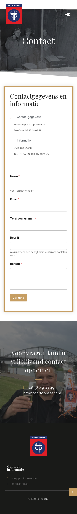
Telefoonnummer (23, 218)
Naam (15, 176)
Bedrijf (14, 237)
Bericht (16, 263)
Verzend (18, 297)
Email (14, 199)
